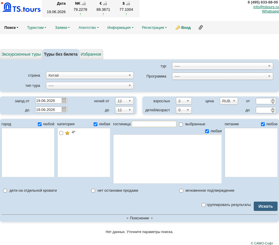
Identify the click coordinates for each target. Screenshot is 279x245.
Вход (186, 27)
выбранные (192, 124)
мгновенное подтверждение (207, 190)
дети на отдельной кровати (30, 190)
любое (269, 124)
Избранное (91, 54)
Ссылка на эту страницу (200, 27)
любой (46, 124)
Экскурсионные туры (21, 54)
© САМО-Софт (262, 243)
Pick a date (63, 100)
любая (102, 124)
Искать (265, 206)
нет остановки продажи (114, 190)
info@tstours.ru (266, 7)
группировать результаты (226, 204)
